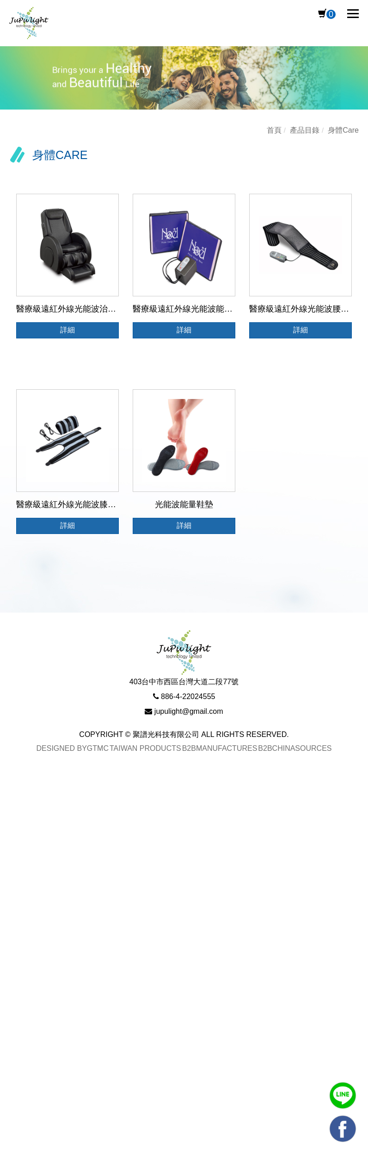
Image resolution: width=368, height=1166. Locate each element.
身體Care (343, 130)
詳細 (67, 330)
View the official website (95, 928)
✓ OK (299, 1159)
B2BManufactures (220, 748)
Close (10, 789)
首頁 (274, 130)
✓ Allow (14, 817)
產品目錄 (304, 130)
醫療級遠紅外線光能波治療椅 (70, 308)
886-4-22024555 (188, 696)
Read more (24, 928)
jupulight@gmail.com (188, 711)
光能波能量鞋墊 (184, 504)
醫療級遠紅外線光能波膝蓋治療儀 (78, 504)
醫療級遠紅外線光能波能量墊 (187, 308)
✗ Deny (14, 830)
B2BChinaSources (294, 748)
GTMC (98, 748)
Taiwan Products (145, 748)
